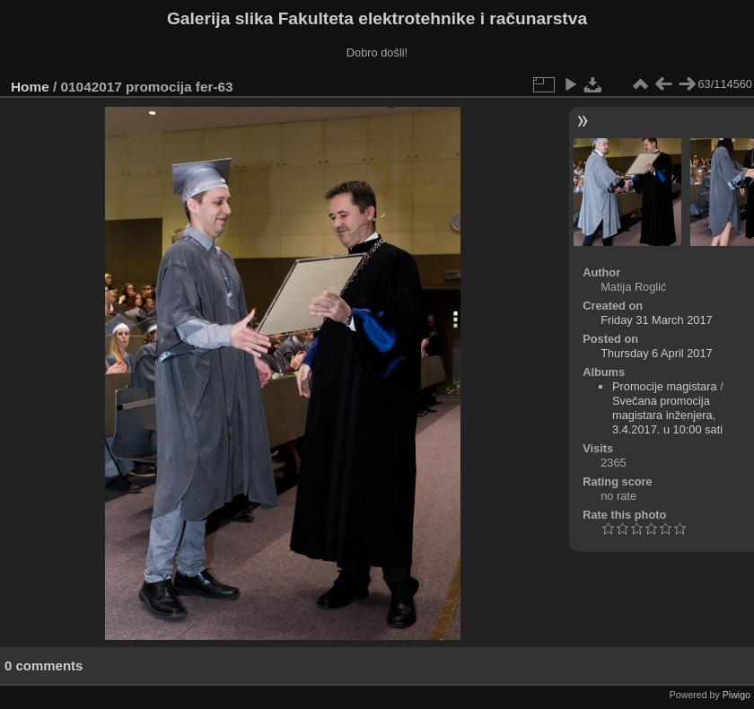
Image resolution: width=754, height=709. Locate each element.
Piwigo (736, 694)
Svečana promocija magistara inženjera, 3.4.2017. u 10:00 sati (667, 415)
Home (30, 86)
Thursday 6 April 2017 (657, 353)
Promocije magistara (664, 386)
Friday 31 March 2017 (656, 320)
